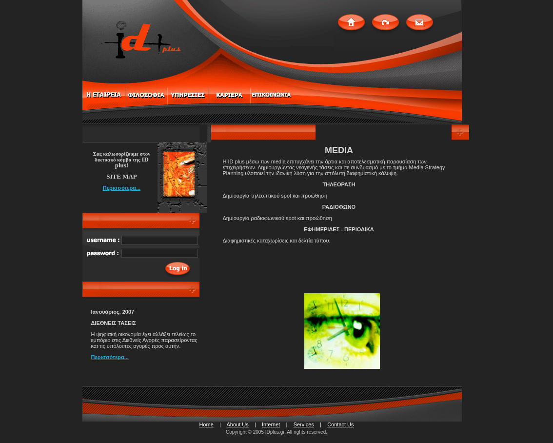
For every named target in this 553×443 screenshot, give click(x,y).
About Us (237, 424)
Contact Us (340, 424)
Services (304, 424)
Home (206, 424)
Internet (271, 424)
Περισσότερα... (121, 188)
